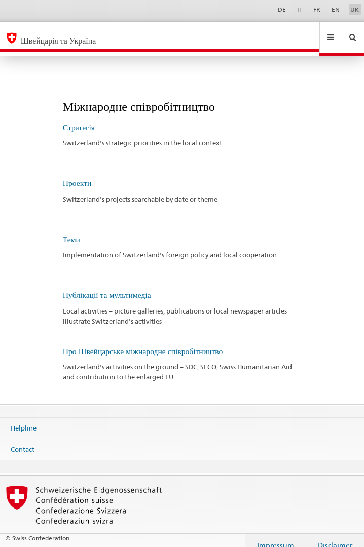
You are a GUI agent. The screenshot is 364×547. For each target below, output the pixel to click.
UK (354, 9)
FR (316, 9)
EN (336, 9)
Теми (71, 230)
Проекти (77, 173)
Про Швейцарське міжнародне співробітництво (143, 341)
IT (300, 9)
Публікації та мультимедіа (107, 285)
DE (282, 9)
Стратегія (79, 118)
